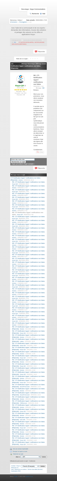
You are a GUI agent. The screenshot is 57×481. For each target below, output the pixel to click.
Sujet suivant (28, 164)
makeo (22, 341)
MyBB (15, 476)
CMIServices (23, 403)
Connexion (14, 22)
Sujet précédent (17, 164)
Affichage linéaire (41, 63)
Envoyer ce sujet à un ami (20, 451)
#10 (43, 88)
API (13, 42)
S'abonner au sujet (18, 454)
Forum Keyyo (16, 40)
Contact (13, 466)
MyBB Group (29, 476)
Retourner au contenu (21, 469)
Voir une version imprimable (20, 449)
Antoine (20, 180)
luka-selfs (22, 419)
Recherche (34, 13)
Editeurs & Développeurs (32, 40)
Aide (42, 13)
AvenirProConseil (24, 386)
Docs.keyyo (25, 9)
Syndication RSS (16, 471)
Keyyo (18, 466)
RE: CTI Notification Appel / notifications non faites (28, 182)
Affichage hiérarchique (28, 63)
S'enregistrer (23, 22)
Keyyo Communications (37, 9)
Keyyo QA (15, 184)
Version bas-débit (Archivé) (35, 469)
